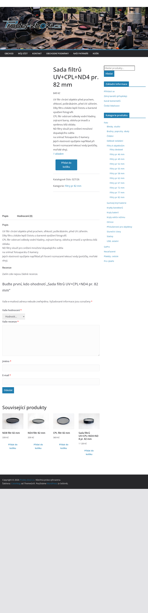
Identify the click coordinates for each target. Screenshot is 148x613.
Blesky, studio (113, 126)
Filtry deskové (116, 149)
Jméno (6, 485)
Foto (106, 122)
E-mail (6, 499)
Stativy (110, 236)
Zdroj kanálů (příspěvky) (115, 96)
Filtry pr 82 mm (22, 323)
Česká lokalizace (112, 105)
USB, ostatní (113, 241)
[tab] (5, 341)
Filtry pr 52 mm (117, 163)
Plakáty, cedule (111, 256)
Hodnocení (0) (24, 340)
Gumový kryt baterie (116, 203)
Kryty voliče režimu (116, 217)
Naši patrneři (80, 53)
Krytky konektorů (115, 207)
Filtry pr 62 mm (117, 178)
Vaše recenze (10, 445)
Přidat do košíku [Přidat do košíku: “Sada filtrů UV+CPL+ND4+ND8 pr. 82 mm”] (89, 576)
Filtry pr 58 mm (117, 173)
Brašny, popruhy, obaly (118, 131)
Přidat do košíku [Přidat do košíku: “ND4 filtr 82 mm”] (38, 570)
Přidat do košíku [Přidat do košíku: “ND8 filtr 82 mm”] (12, 570)
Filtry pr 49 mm (117, 159)
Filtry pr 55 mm (117, 168)
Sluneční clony (114, 231)
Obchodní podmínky (57, 53)
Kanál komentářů (112, 101)
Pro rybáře (109, 261)
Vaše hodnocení (12, 434)
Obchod (9, 53)
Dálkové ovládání (115, 140)
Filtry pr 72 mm (117, 187)
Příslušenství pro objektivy (119, 226)
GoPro (107, 246)
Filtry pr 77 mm (117, 192)
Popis (5, 340)
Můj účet (23, 53)
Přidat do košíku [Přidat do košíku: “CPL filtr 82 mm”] (63, 570)
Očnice (110, 222)
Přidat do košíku (15, 302)
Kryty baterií (113, 212)
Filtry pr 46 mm (117, 154)
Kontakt (37, 53)
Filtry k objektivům (115, 145)
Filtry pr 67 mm (117, 183)
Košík (96, 53)
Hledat (109, 73)
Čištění (110, 136)
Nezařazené (109, 251)
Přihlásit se (109, 91)
